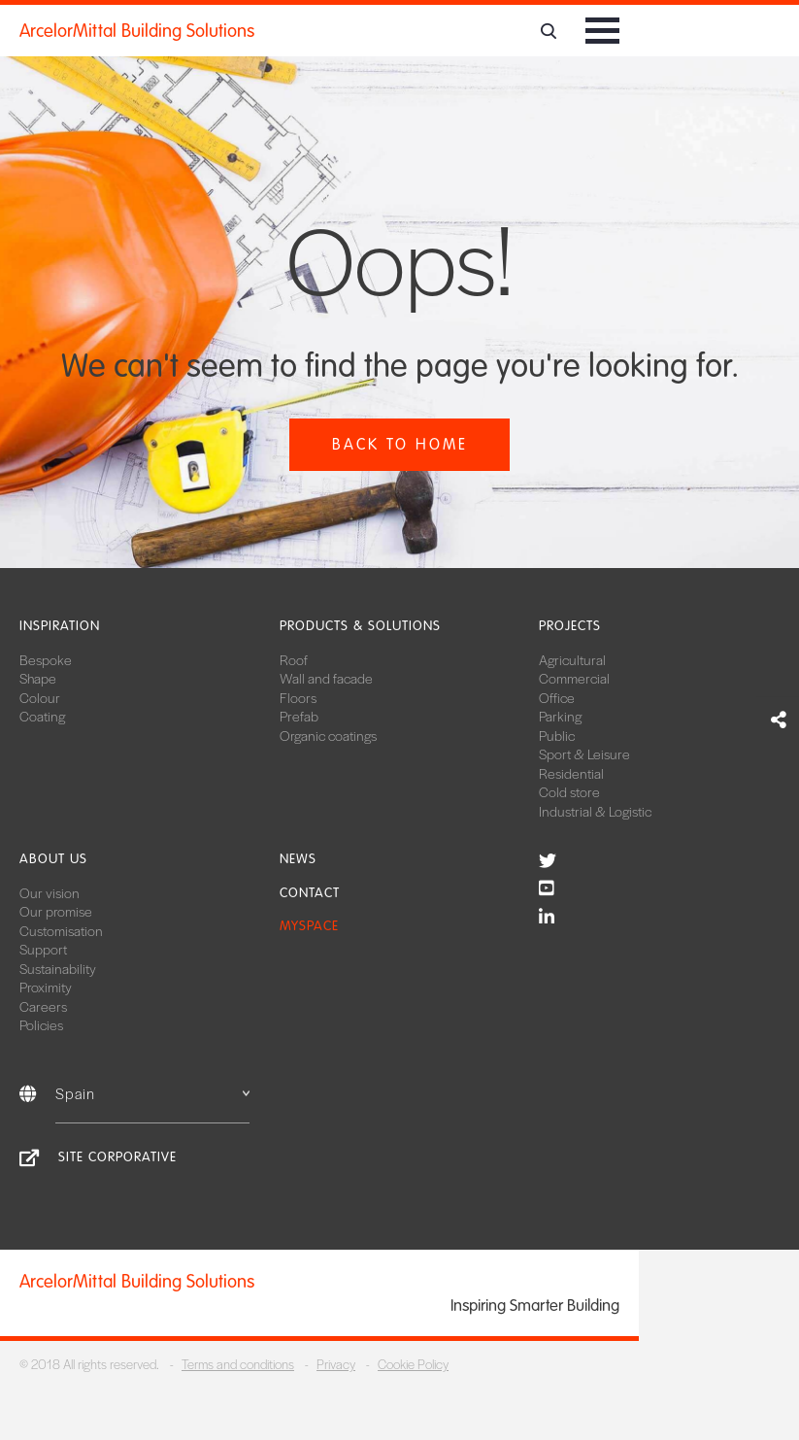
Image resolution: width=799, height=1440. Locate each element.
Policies (41, 1024)
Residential (571, 773)
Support (43, 948)
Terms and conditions (238, 1364)
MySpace (309, 926)
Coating (42, 715)
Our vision (49, 892)
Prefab (299, 715)
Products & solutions (360, 626)
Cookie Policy (413, 1364)
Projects (570, 626)
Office (557, 697)
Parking (560, 715)
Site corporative (117, 1157)
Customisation (61, 930)
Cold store (569, 791)
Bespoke (45, 659)
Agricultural (572, 659)
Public (557, 735)
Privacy (335, 1364)
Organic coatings (328, 735)
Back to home (400, 444)
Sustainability (57, 968)
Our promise (55, 911)
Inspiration (59, 626)
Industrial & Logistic (595, 810)
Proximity (45, 986)
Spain (152, 1093)
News (298, 859)
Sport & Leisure (584, 753)
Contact (310, 893)
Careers (43, 1006)
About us (53, 859)
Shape (37, 677)
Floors (298, 697)
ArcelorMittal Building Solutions (136, 31)
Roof (294, 659)
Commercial (574, 677)
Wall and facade (326, 677)
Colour (39, 697)
